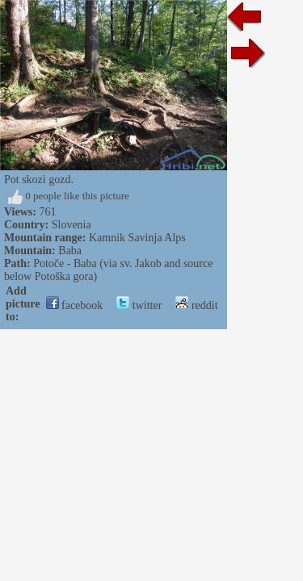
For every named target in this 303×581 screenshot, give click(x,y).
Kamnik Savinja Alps (137, 238)
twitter (139, 305)
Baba (70, 251)
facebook (74, 305)
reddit (196, 305)
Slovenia (71, 225)
